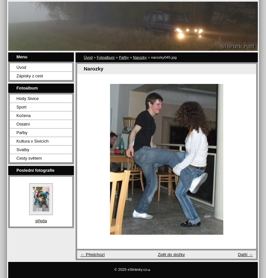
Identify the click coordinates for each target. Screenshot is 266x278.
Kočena (23, 115)
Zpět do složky (171, 254)
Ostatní (23, 124)
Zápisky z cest (29, 75)
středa (41, 220)
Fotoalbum (106, 57)
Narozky (140, 57)
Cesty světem (29, 158)
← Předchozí (92, 254)
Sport (21, 107)
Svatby (22, 149)
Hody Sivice (27, 98)
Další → (245, 254)
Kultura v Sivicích (32, 141)
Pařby (21, 132)
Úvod (21, 67)
